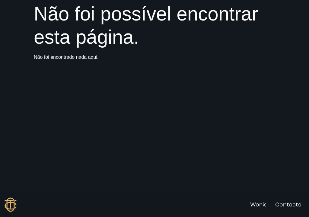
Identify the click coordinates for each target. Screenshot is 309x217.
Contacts (288, 204)
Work (258, 204)
